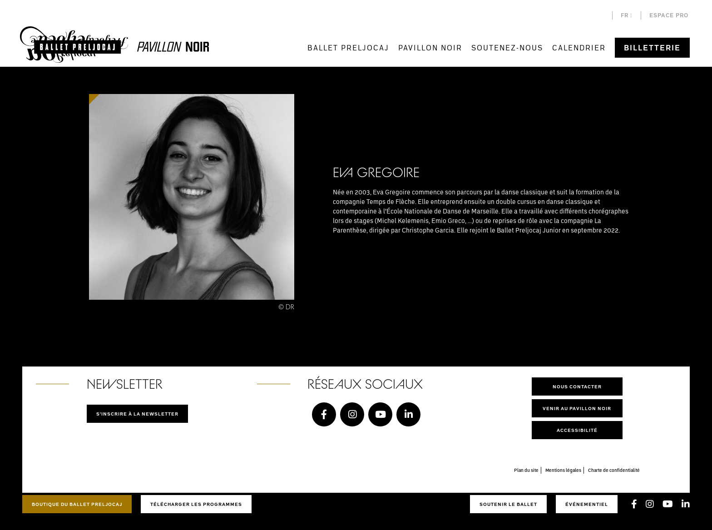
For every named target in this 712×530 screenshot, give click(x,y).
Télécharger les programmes (196, 504)
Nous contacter (577, 386)
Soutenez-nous (507, 47)
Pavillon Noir (430, 47)
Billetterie (652, 48)
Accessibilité (577, 430)
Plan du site (526, 470)
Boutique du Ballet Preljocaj (77, 504)
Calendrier (579, 47)
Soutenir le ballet (508, 504)
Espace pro (668, 15)
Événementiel (586, 504)
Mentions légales (563, 470)
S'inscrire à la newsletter (137, 414)
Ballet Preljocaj (348, 47)
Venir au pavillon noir (577, 408)
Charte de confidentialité (614, 470)
